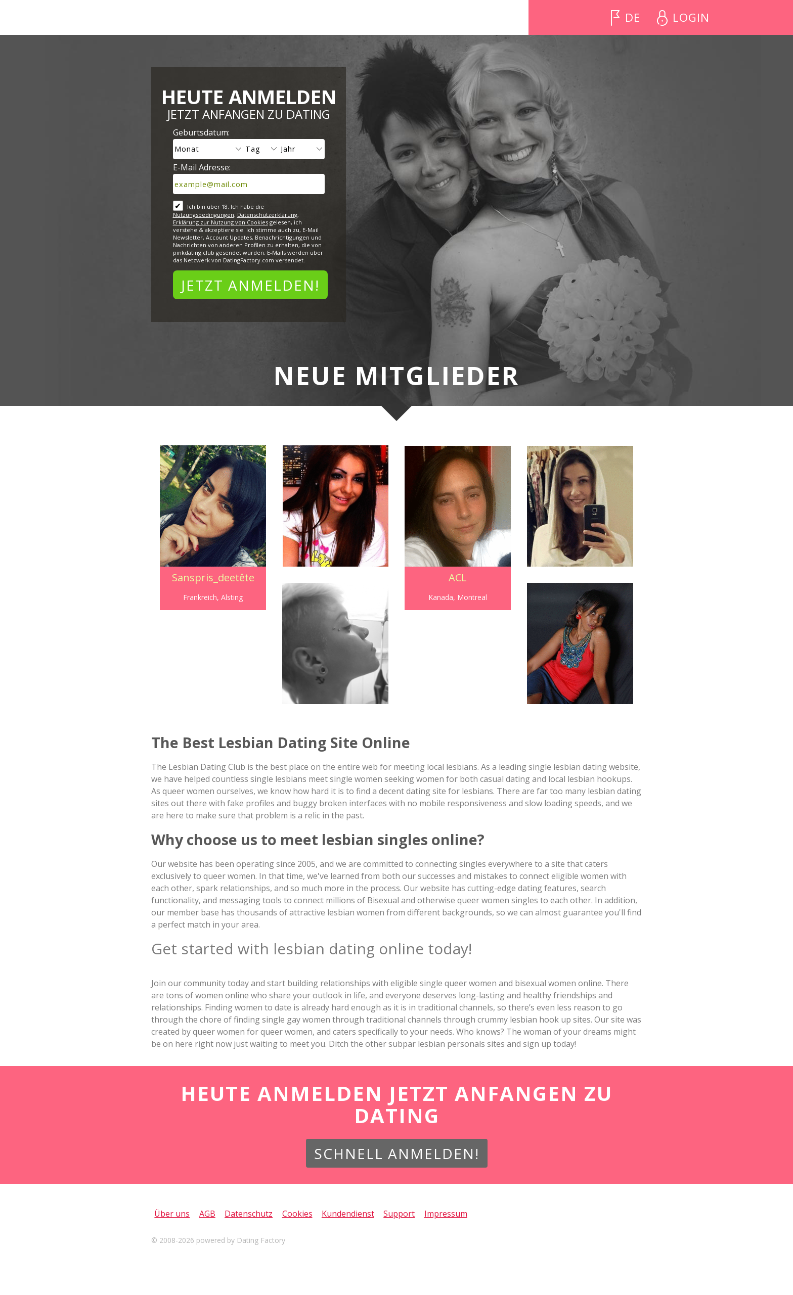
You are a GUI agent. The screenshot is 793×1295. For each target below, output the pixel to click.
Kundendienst (348, 1213)
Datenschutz (249, 1213)
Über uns (172, 1213)
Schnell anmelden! (396, 1153)
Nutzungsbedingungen (203, 214)
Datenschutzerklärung (267, 214)
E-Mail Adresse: (202, 167)
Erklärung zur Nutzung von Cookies (220, 222)
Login (691, 17)
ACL (459, 577)
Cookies (297, 1213)
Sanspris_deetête (210, 577)
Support (399, 1213)
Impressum (445, 1213)
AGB (207, 1213)
